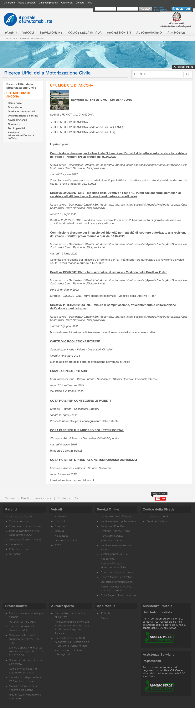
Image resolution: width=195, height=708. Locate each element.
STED (58, 545)
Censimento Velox (157, 521)
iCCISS (105, 618)
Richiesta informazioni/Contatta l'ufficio (21, 135)
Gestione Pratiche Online (115, 531)
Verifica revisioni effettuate (116, 517)
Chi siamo (9, 2)
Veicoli (56, 509)
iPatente (105, 613)
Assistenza (67, 2)
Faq (76, 498)
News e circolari (27, 2)
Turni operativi (16, 128)
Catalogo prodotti (48, 2)
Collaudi (59, 531)
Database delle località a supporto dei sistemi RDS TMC (24, 639)
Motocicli (60, 521)
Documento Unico (66, 540)
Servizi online (11, 38)
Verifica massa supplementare (118, 521)
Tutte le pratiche (18, 521)
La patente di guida (20, 517)
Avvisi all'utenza (17, 119)
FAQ (89, 2)
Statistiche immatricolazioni (117, 582)
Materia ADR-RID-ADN (22, 622)
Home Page (15, 103)
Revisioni (60, 526)
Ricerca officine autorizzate (117, 572)
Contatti (80, 2)
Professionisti (16, 606)
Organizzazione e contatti (23, 115)
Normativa (15, 554)
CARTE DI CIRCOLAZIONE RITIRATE (75, 341)
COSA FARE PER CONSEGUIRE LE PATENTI (80, 400)
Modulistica (15, 544)
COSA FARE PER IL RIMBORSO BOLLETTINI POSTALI (87, 430)
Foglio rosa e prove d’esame (25, 526)
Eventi (24, 498)
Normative (14, 124)
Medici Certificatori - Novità (25, 540)
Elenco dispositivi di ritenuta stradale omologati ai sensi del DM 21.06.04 (26, 652)
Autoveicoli (61, 517)
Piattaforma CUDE (112, 536)
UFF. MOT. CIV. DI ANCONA (18, 94)
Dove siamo (15, 107)
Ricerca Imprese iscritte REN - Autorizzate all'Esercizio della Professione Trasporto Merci (72, 642)
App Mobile (106, 606)
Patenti (11, 509)
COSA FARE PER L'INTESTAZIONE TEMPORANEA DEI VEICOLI (93, 459)
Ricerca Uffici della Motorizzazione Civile (21, 85)
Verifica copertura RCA (114, 554)
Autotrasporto (62, 606)
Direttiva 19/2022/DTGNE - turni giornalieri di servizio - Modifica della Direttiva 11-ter (108, 272)
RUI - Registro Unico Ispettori (118, 595)
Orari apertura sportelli (21, 111)
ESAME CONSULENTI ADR (68, 371)
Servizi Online (108, 509)
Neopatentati (108, 559)
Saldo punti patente (112, 540)
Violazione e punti (157, 517)
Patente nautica (18, 549)
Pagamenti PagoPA (112, 526)
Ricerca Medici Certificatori (116, 577)
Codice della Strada (159, 509)
